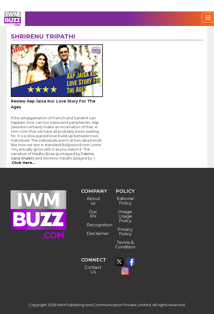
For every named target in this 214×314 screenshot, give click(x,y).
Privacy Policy (125, 231)
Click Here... (23, 162)
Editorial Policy (125, 201)
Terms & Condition (125, 244)
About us (93, 201)
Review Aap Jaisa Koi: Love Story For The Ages (53, 104)
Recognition (94, 224)
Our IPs (93, 214)
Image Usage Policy (125, 216)
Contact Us (92, 269)
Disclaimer (94, 233)
